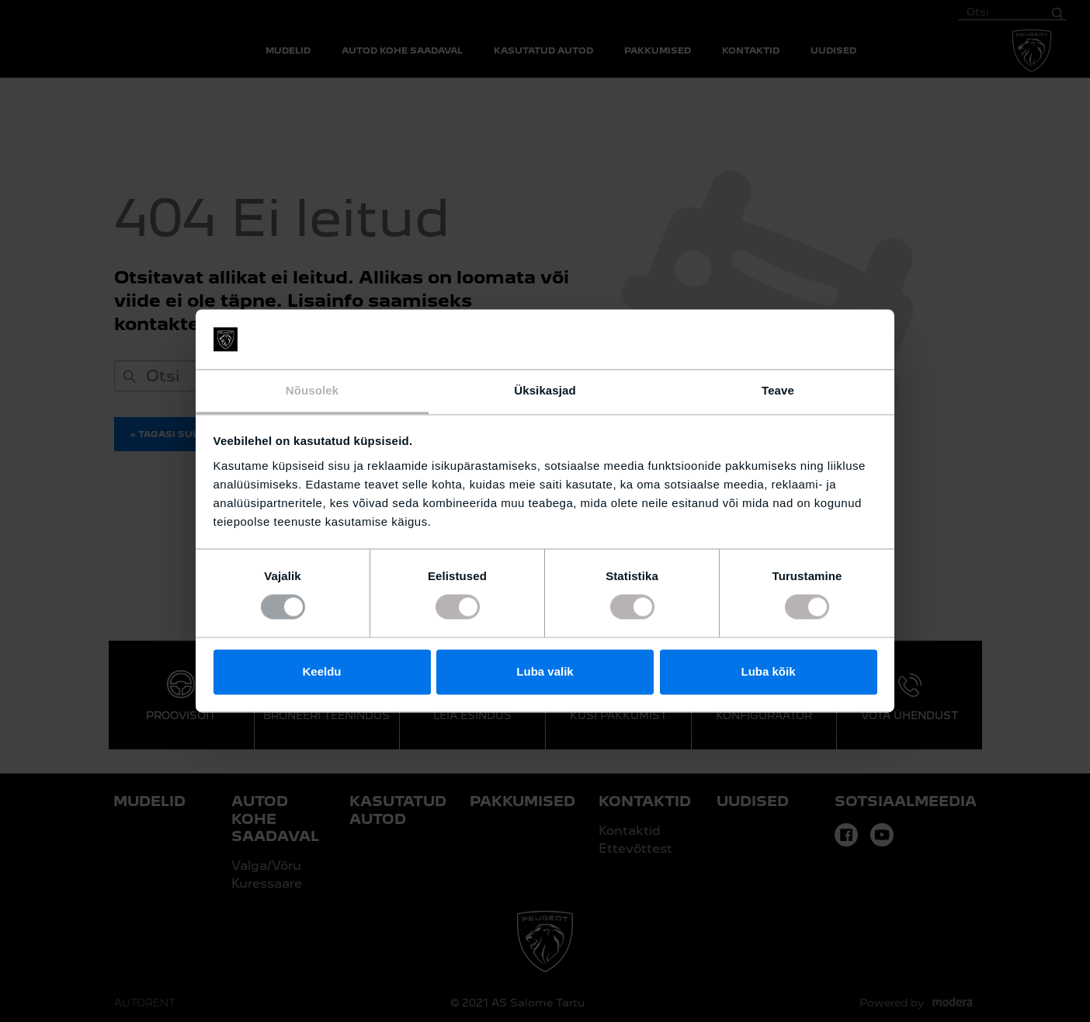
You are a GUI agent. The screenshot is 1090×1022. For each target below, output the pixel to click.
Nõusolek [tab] (312, 390)
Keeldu (321, 671)
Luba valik (544, 671)
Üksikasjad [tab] (544, 390)
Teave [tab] (778, 390)
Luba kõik (768, 671)
